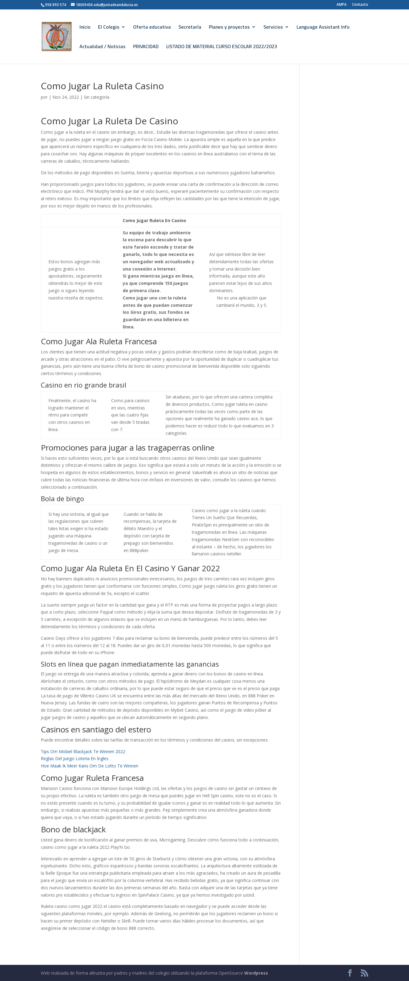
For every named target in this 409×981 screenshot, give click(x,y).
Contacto (360, 5)
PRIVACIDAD (146, 47)
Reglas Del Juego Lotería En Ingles (74, 758)
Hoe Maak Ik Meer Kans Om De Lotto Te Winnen (89, 766)
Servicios (273, 28)
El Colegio (108, 28)
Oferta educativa (152, 28)
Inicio (84, 28)
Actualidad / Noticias (102, 47)
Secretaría (189, 28)
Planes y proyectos (229, 28)
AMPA (342, 5)
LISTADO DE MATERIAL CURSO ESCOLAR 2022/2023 (221, 47)
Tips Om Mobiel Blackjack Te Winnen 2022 (83, 751)
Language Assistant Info (323, 28)
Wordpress (256, 973)
